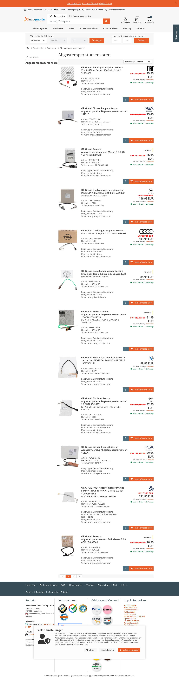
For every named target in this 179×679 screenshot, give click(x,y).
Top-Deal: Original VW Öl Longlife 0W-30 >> (89, 3)
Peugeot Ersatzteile (131, 621)
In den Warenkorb (141, 99)
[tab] (57, 16)
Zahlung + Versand (48, 585)
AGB (63, 585)
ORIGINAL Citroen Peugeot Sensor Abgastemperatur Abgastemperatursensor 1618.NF (104, 449)
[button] (177, 3)
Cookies (29, 592)
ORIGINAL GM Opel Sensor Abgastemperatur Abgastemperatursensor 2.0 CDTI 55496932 (104, 401)
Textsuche (59, 16)
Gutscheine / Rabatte (58, 592)
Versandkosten (150, 79)
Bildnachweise (75, 585)
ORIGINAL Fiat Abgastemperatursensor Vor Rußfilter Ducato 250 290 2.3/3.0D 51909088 (102, 70)
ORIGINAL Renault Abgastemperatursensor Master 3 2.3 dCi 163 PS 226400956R (103, 152)
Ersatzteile (38, 48)
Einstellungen (107, 650)
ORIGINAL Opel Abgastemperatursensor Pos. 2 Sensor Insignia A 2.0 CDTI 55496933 (103, 232)
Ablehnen (90, 650)
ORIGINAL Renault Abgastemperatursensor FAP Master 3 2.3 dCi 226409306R (103, 539)
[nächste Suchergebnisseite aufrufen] (79, 576)
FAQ (115, 585)
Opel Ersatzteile (130, 618)
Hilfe (123, 585)
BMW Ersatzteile (130, 607)
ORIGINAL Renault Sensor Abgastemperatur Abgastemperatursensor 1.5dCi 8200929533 (104, 314)
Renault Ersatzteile (131, 623)
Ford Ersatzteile (130, 614)
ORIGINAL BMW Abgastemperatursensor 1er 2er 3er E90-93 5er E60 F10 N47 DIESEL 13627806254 (103, 360)
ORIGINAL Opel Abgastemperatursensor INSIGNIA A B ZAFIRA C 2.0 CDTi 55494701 (103, 191)
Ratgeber (40, 592)
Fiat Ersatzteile (130, 612)
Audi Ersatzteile (130, 605)
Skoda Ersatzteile (130, 625)
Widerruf (90, 585)
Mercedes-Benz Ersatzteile (134, 616)
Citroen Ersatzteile (131, 610)
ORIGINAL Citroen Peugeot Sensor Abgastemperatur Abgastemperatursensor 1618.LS (104, 111)
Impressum (30, 585)
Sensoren (51, 48)
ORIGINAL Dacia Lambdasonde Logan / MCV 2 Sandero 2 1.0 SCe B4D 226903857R (103, 272)
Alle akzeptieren (129, 650)
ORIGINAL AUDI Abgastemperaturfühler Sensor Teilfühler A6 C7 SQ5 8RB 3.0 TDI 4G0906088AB (102, 490)
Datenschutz (103, 585)
